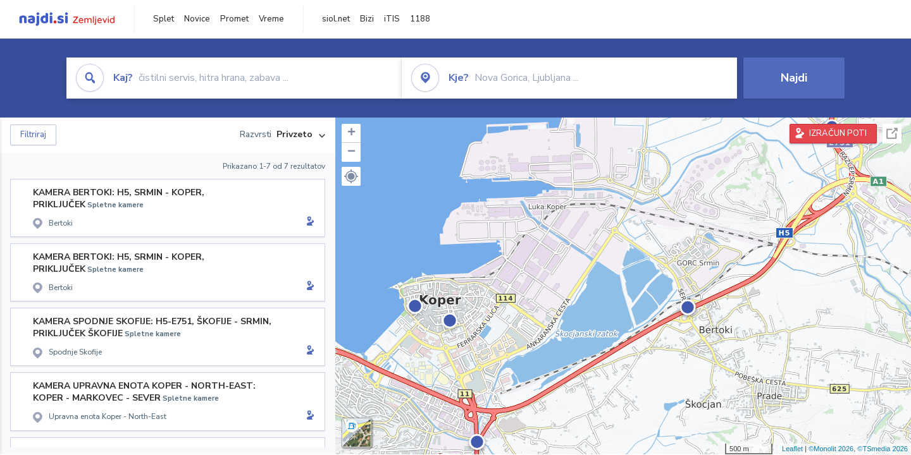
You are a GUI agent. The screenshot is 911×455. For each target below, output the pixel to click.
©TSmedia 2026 (882, 448)
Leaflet (792, 448)
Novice (197, 19)
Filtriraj (33, 134)
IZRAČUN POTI (838, 133)
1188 (420, 19)
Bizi (367, 19)
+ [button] (351, 133)
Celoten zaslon (892, 133)
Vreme (271, 19)
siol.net (336, 19)
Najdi (794, 77)
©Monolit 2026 (831, 448)
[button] (351, 176)
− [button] (351, 152)
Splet (163, 19)
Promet (234, 19)
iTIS (392, 19)
